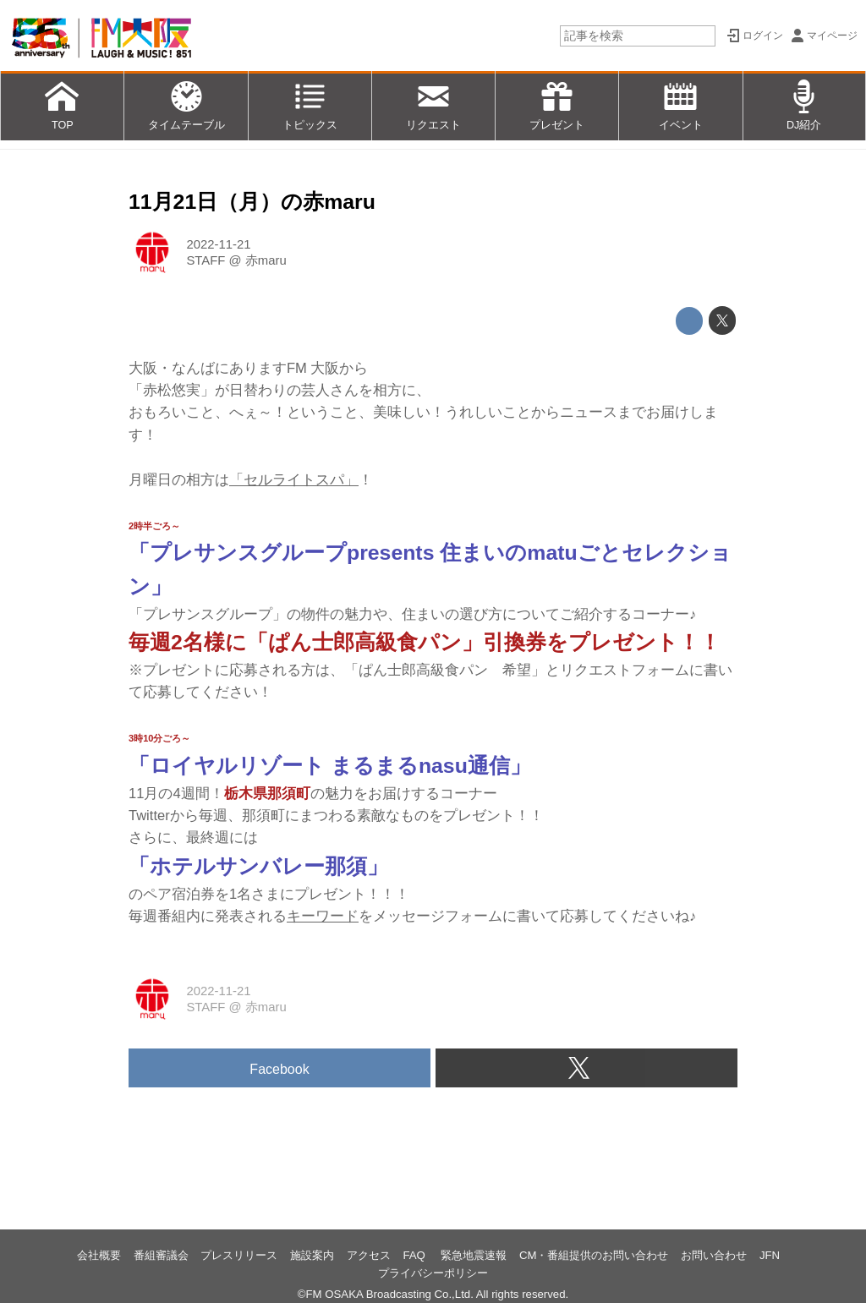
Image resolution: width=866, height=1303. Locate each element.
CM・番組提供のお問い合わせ (594, 1255)
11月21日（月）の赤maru (252, 201)
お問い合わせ (714, 1255)
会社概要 (99, 1255)
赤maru (266, 260)
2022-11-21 (218, 244)
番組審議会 (161, 1255)
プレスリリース (238, 1255)
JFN (769, 1255)
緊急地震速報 (474, 1255)
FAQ (415, 1255)
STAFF (205, 260)
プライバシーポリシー (433, 1273)
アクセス (369, 1255)
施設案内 (312, 1255)
